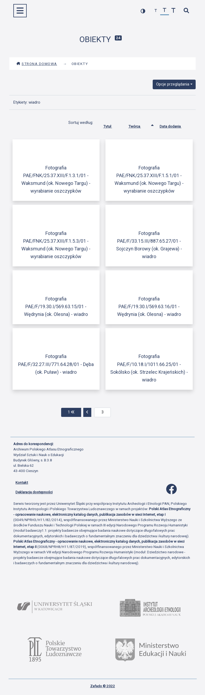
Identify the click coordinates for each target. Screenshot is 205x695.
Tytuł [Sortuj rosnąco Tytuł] (111, 125)
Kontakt (21, 482)
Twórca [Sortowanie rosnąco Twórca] (138, 125)
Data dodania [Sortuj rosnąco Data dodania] (175, 125)
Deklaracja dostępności (34, 492)
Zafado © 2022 (102, 686)
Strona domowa (37, 64)
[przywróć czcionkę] (164, 10)
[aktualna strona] (102, 412)
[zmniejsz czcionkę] (155, 10)
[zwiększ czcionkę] (173, 10)
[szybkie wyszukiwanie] (186, 10)
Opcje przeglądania (172, 84)
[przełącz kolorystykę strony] (143, 10)
